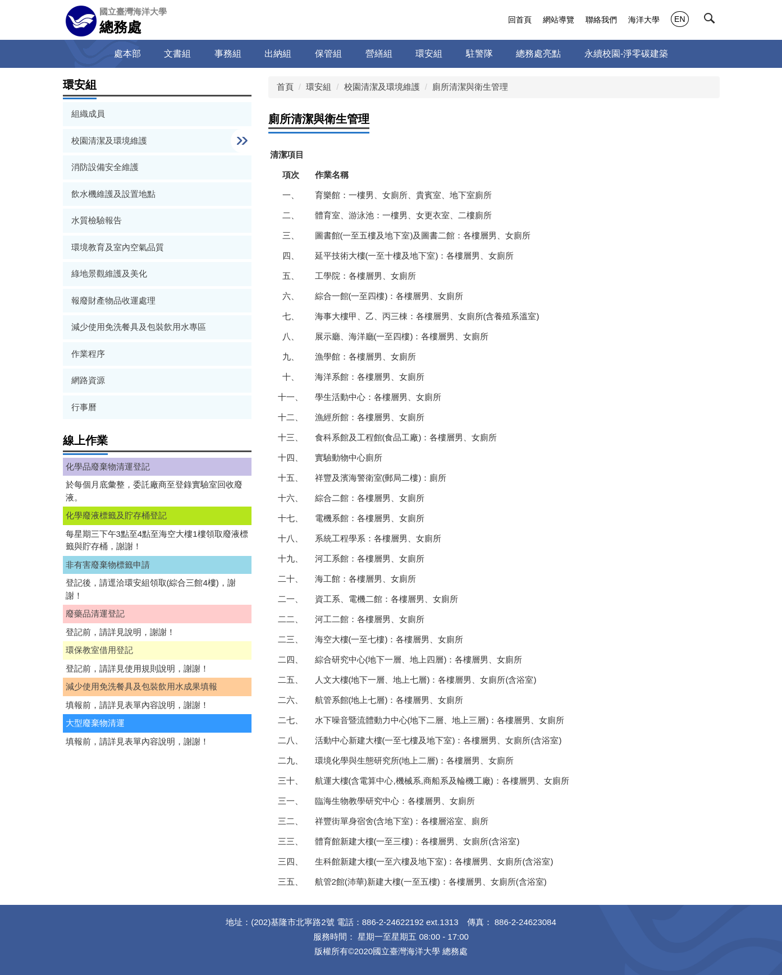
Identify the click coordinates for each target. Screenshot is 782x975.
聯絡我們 (601, 19)
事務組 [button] (227, 53)
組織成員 (88, 113)
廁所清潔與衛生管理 (470, 86)
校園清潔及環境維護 (382, 86)
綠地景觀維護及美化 (109, 273)
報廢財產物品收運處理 (113, 300)
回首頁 (520, 19)
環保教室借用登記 (99, 650)
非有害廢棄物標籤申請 (108, 564)
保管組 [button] (328, 53)
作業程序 (88, 353)
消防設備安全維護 (105, 167)
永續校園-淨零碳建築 (626, 53)
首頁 (285, 86)
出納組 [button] (277, 53)
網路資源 (88, 380)
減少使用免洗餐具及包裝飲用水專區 (138, 327)
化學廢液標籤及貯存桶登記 (116, 515)
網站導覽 (558, 19)
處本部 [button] (127, 53)
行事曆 (84, 407)
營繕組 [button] (378, 53)
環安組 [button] (428, 53)
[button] (712, 21)
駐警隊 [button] (479, 53)
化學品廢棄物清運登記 (108, 466)
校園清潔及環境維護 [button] (110, 140)
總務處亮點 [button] (538, 53)
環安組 (318, 86)
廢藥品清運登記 (95, 613)
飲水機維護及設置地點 (113, 194)
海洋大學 (644, 19)
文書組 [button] (177, 53)
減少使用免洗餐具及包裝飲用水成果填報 (141, 686)
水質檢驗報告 (96, 220)
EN (679, 19)
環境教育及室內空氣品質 (117, 247)
